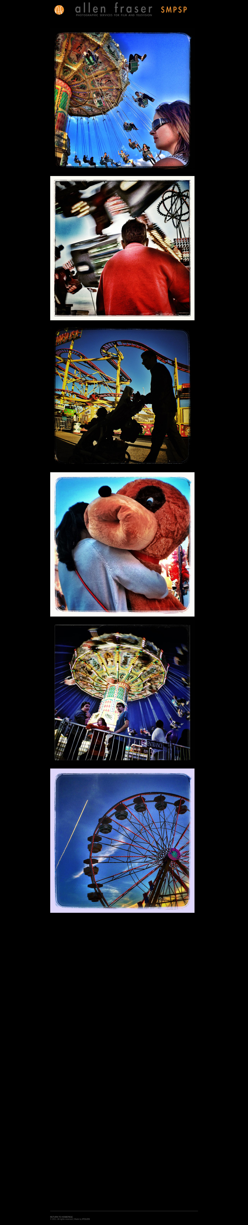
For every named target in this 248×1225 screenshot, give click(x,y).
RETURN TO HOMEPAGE (61, 1217)
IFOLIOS (86, 1219)
